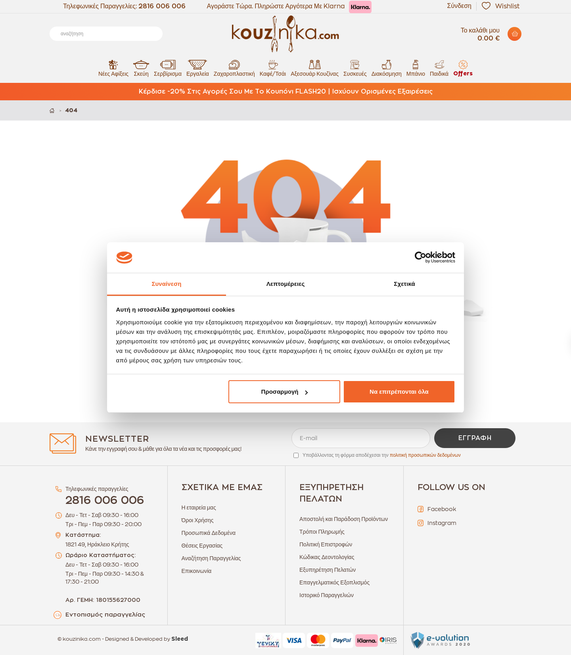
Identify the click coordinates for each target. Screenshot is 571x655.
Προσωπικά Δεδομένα (209, 533)
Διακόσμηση (387, 68)
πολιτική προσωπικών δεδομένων (425, 455)
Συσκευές (355, 68)
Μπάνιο (415, 68)
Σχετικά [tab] (404, 283)
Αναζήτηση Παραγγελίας (211, 558)
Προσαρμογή (284, 391)
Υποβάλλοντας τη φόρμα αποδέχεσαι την (382, 455)
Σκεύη (141, 68)
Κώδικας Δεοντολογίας (326, 557)
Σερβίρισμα (168, 68)
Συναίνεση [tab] (166, 283)
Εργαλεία (197, 68)
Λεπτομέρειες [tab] (285, 283)
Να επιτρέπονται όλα (399, 391)
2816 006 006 (162, 6)
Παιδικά (439, 68)
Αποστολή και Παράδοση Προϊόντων (343, 519)
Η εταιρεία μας (199, 507)
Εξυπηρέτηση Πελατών (327, 570)
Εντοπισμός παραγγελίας (105, 615)
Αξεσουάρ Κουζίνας (315, 68)
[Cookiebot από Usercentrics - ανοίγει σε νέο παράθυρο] (420, 258)
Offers (463, 68)
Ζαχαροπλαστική (234, 68)
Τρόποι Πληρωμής (322, 531)
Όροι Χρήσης (198, 520)
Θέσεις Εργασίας (202, 545)
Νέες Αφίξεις (113, 68)
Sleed (179, 639)
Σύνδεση (459, 6)
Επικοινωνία (197, 571)
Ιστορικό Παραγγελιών (326, 595)
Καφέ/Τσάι (273, 68)
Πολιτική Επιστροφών (325, 544)
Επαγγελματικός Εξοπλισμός (334, 582)
